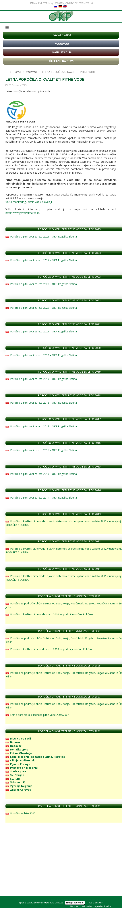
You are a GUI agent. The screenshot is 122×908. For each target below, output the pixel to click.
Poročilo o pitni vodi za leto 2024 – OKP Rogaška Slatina (41, 260)
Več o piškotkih (96, 902)
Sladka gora (15, 771)
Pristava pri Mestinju (21, 767)
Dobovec (13, 746)
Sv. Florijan (14, 775)
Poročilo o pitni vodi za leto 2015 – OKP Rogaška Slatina (41, 474)
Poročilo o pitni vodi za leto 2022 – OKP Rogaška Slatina (41, 307)
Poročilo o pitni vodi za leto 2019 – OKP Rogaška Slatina (41, 379)
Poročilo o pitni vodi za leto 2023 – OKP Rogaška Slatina (41, 284)
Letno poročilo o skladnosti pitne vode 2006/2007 (37, 715)
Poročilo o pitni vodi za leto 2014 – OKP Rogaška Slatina (41, 497)
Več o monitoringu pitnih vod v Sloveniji (28, 202)
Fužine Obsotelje (18, 753)
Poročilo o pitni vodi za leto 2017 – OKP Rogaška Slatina (41, 426)
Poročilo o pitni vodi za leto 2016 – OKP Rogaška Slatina (41, 450)
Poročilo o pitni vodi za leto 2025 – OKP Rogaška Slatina (41, 236)
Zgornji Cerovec (18, 789)
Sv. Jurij (12, 778)
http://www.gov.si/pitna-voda (22, 212)
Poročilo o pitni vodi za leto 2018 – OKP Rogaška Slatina (41, 402)
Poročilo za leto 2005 (20, 813)
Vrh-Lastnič (15, 782)
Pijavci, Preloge (17, 764)
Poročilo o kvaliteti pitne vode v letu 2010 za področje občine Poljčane (49, 614)
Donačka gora (16, 749)
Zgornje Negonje (18, 786)
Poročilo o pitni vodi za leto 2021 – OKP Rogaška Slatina (41, 331)
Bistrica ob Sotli (18, 738)
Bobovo (12, 742)
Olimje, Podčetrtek (20, 760)
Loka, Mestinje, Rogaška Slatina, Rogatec (35, 756)
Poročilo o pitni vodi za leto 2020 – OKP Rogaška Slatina (41, 355)
